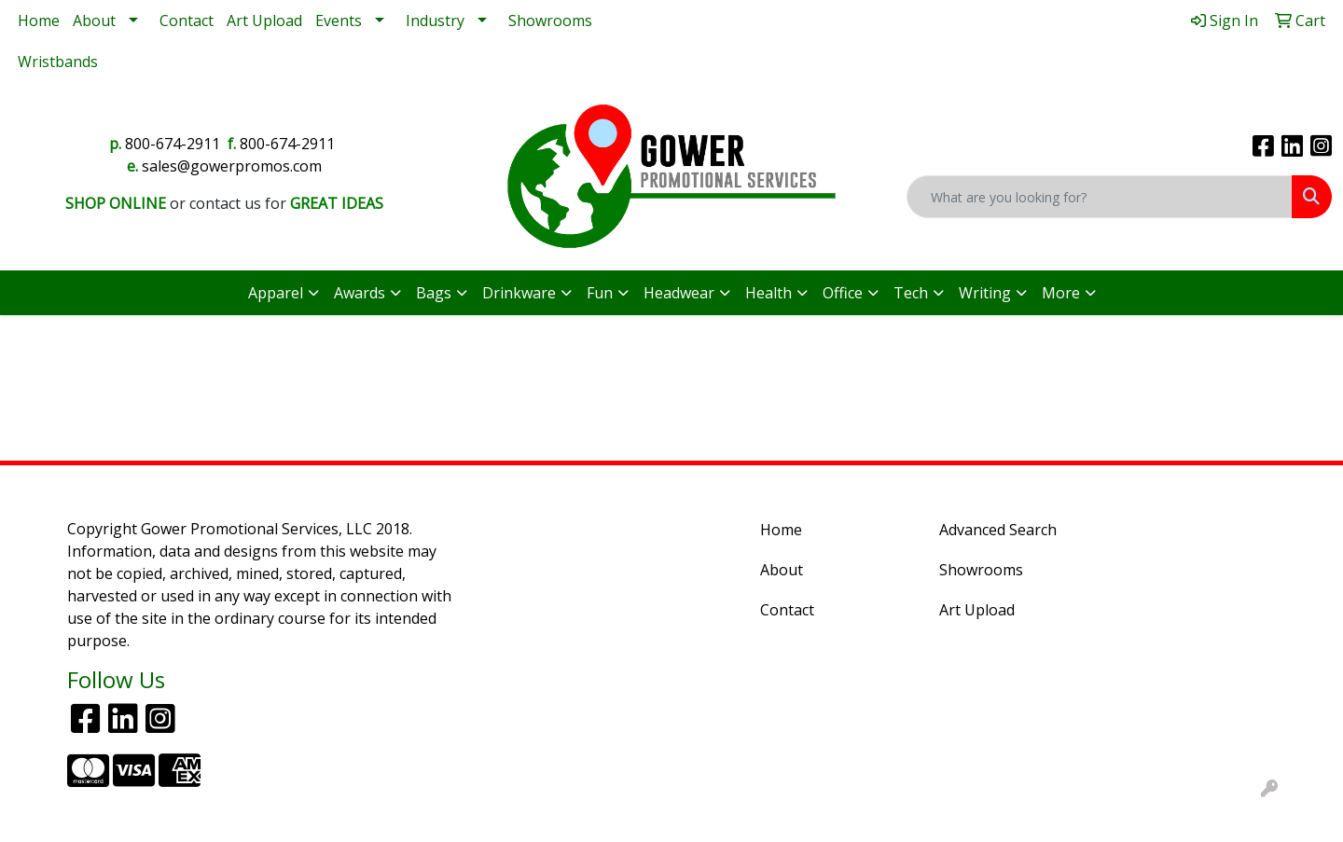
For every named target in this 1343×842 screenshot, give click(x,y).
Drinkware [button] (519, 293)
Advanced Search (998, 529)
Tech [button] (910, 293)
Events (338, 20)
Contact (186, 20)
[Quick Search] (1100, 196)
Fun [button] (600, 293)
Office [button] (843, 293)
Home (39, 20)
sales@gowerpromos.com (232, 166)
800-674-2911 (172, 143)
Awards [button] (359, 293)
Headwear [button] (679, 293)
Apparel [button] (275, 293)
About (94, 20)
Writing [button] (985, 293)
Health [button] (768, 293)
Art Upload (264, 20)
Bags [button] (433, 293)
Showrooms (550, 20)
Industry (435, 20)
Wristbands (58, 61)
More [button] (1061, 293)
